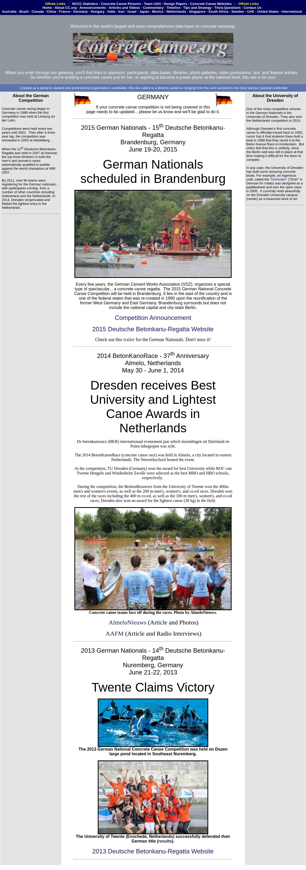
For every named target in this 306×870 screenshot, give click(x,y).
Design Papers (176, 4)
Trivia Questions (227, 8)
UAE (250, 11)
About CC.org (65, 8)
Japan (144, 11)
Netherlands (176, 11)
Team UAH (152, 4)
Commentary (153, 8)
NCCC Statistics (85, 4)
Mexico (157, 11)
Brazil (24, 11)
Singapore (197, 11)
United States (268, 11)
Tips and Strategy (197, 8)
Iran (121, 11)
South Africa (218, 11)
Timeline (173, 8)
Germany (80, 11)
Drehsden (278, 179)
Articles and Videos (124, 8)
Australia (9, 11)
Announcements (92, 8)
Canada (38, 11)
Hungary (98, 11)
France (64, 11)
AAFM (114, 633)
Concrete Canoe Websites (211, 4)
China (51, 11)
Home (47, 8)
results (165, 841)
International (292, 11)
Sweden (237, 11)
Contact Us (253, 8)
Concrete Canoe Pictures (121, 4)
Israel (132, 11)
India (111, 11)
